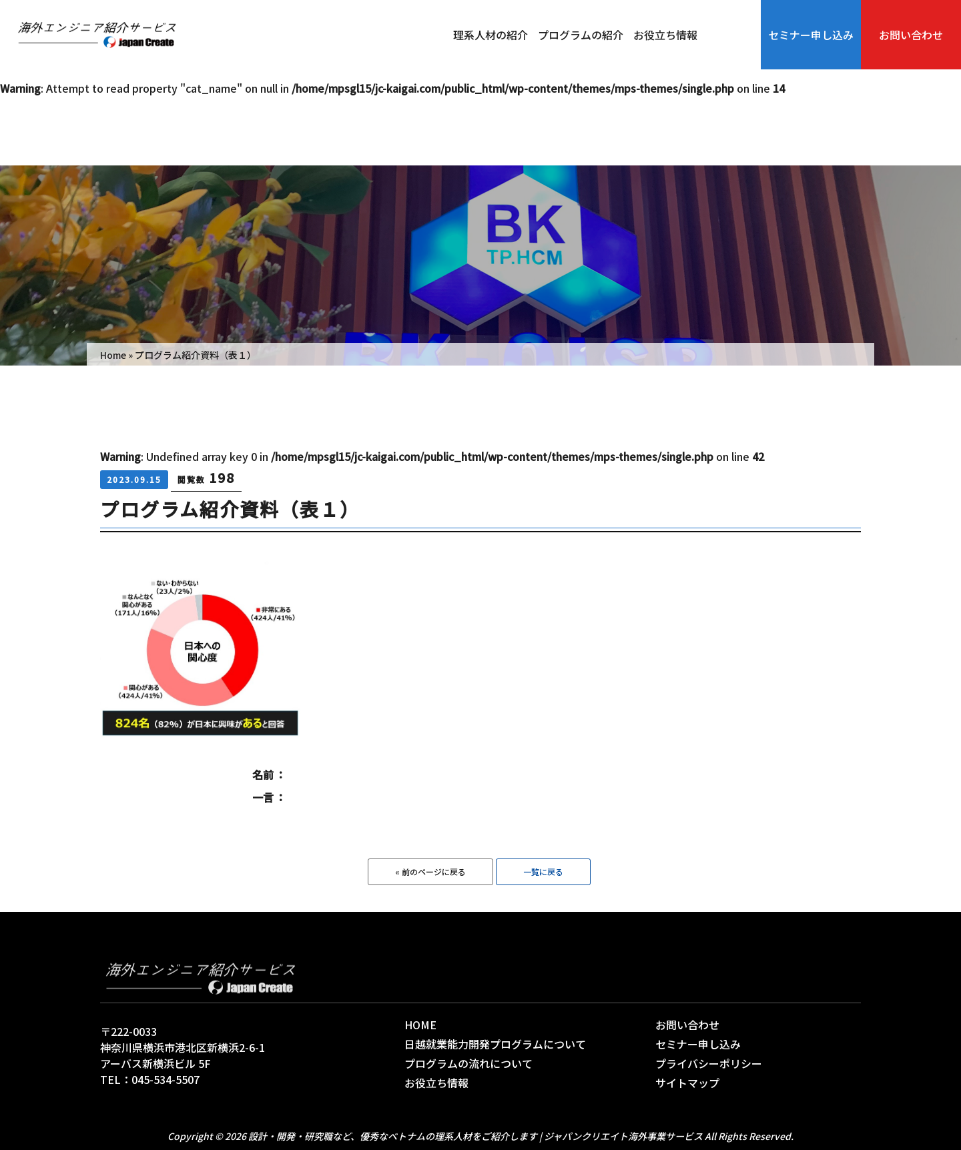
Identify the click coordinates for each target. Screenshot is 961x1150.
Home (113, 355)
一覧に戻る (543, 871)
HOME (420, 1025)
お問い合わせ (911, 35)
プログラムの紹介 (580, 35)
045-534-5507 (165, 1079)
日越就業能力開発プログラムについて (495, 1044)
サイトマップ (687, 1083)
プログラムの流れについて (468, 1063)
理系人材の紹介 (490, 35)
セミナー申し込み (811, 35)
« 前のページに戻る (430, 871)
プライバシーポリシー (708, 1063)
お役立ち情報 (665, 35)
